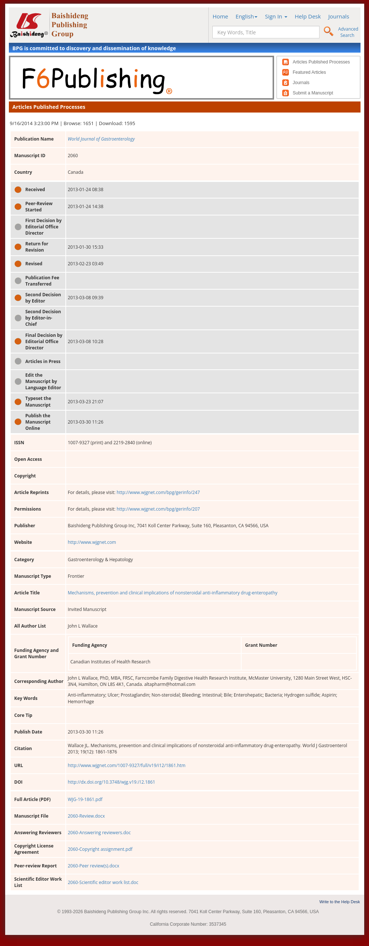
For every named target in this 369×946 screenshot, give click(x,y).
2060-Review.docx (86, 816)
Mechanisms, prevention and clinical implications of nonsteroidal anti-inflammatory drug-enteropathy (172, 593)
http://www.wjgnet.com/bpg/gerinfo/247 (158, 492)
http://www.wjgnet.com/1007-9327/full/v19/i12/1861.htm (127, 765)
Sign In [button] (276, 16)
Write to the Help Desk (340, 902)
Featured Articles (309, 72)
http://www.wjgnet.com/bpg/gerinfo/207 (158, 509)
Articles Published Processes (321, 62)
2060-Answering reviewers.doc (99, 832)
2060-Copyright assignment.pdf (100, 849)
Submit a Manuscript (313, 93)
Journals (338, 16)
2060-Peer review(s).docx (93, 866)
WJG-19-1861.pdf (85, 799)
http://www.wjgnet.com (92, 542)
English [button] (247, 16)
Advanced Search (348, 32)
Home (220, 16)
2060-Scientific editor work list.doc (103, 882)
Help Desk (308, 16)
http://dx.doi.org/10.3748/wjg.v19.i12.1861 (112, 782)
